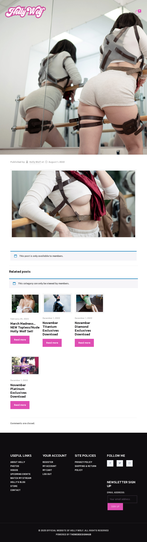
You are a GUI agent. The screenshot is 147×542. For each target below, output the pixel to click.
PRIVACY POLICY (83, 462)
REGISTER (48, 462)
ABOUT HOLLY (17, 462)
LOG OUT (47, 474)
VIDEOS (14, 470)
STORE (13, 486)
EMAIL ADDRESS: (116, 492)
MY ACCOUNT (49, 466)
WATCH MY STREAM (20, 478)
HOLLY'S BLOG (17, 482)
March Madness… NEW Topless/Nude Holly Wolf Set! (24, 327)
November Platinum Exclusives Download (18, 390)
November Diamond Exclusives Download (83, 328)
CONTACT (15, 490)
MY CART (47, 470)
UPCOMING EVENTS (20, 474)
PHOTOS (14, 466)
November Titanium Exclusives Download (51, 328)
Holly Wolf (35, 162)
